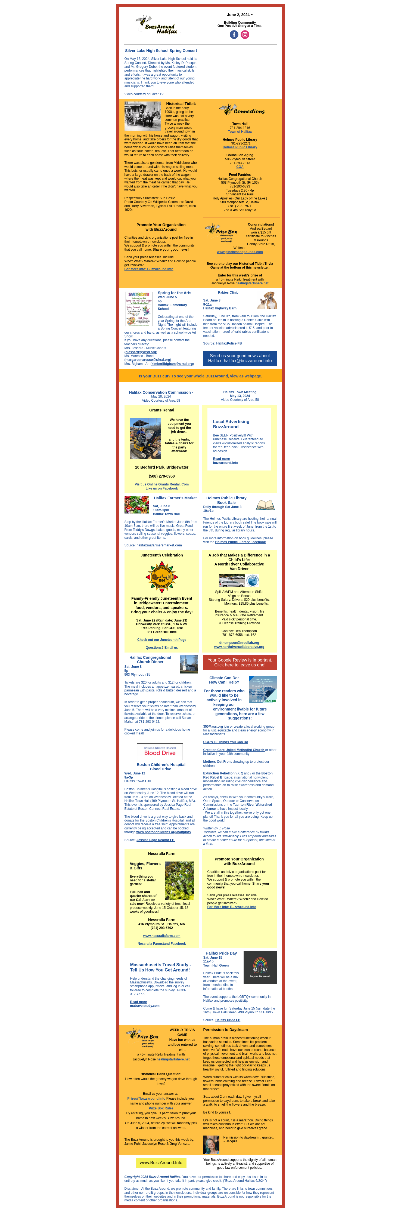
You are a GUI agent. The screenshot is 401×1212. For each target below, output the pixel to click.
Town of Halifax (240, 132)
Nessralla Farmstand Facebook (162, 944)
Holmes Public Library (240, 147)
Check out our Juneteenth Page (161, 640)
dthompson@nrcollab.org (239, 643)
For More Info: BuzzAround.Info (149, 269)
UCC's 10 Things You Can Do (225, 742)
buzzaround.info (225, 463)
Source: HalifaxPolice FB (222, 343)
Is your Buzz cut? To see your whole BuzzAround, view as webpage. (200, 376)
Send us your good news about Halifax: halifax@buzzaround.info (240, 358)
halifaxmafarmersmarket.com (159, 545)
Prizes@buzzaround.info (147, 1098)
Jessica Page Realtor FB (155, 840)
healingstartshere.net (251, 283)
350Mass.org (213, 726)
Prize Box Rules (161, 1108)
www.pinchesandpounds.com (240, 252)
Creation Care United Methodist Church (234, 750)
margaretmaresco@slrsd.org (148, 360)
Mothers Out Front (217, 762)
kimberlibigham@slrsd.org (172, 364)
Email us (171, 648)
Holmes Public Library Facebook (240, 542)
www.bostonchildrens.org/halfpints (163, 832)
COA (240, 167)
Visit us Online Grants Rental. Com (162, 484)
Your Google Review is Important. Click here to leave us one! (240, 662)
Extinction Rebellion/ (219, 773)
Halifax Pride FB (227, 1020)
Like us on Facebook (162, 488)
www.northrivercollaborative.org (239, 647)
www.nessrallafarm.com (162, 936)
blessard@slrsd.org (141, 352)
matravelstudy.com (145, 1006)
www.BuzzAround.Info (161, 1162)
